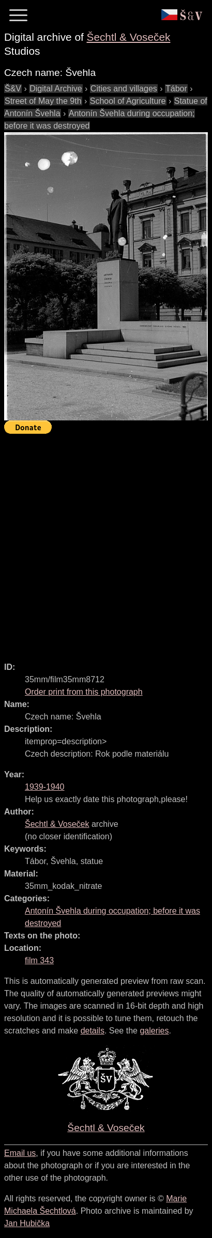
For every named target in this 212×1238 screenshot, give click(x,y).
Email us (20, 1153)
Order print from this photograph (84, 691)
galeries (154, 1030)
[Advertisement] (106, 543)
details (92, 1030)
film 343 (39, 960)
